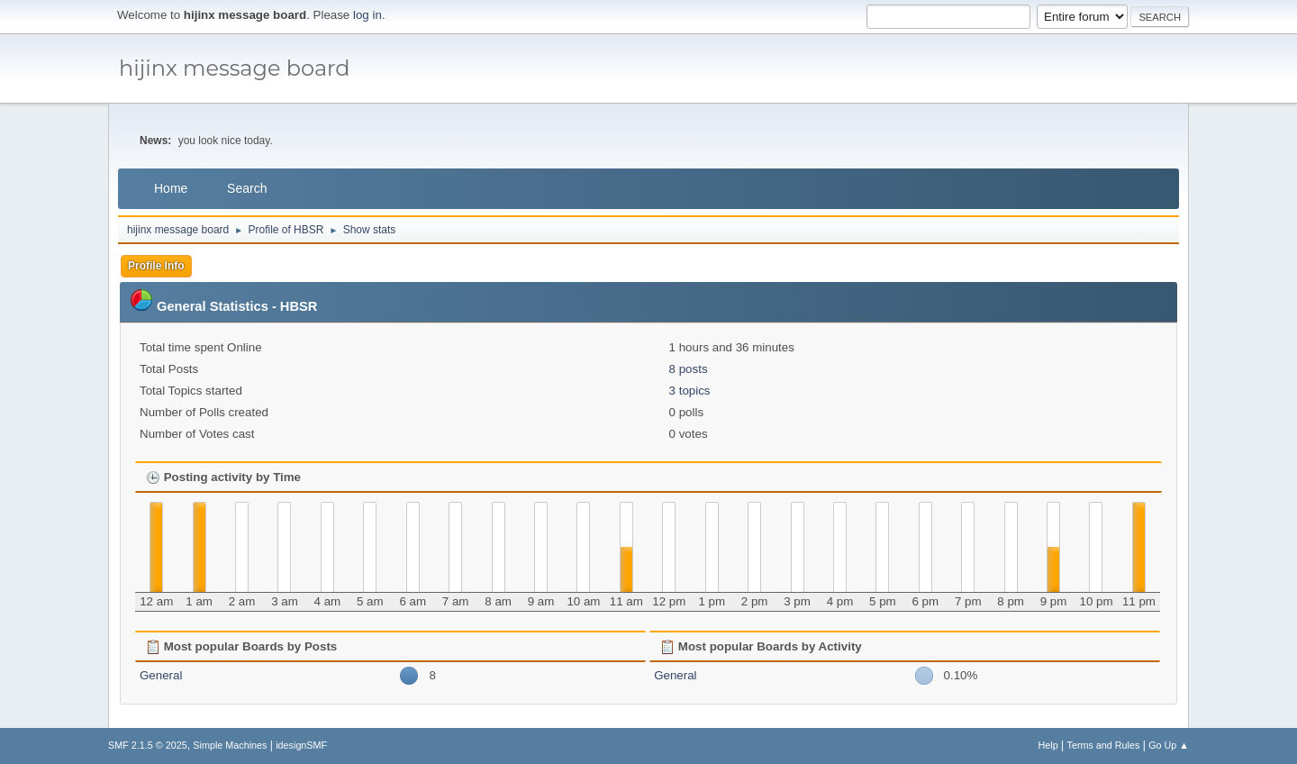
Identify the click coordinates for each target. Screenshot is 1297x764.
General (161, 675)
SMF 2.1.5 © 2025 (147, 745)
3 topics (690, 390)
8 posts (688, 369)
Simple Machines (230, 745)
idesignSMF (301, 745)
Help (1048, 745)
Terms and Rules (1103, 745)
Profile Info (156, 265)
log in (367, 15)
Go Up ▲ (1168, 745)
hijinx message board (234, 68)
